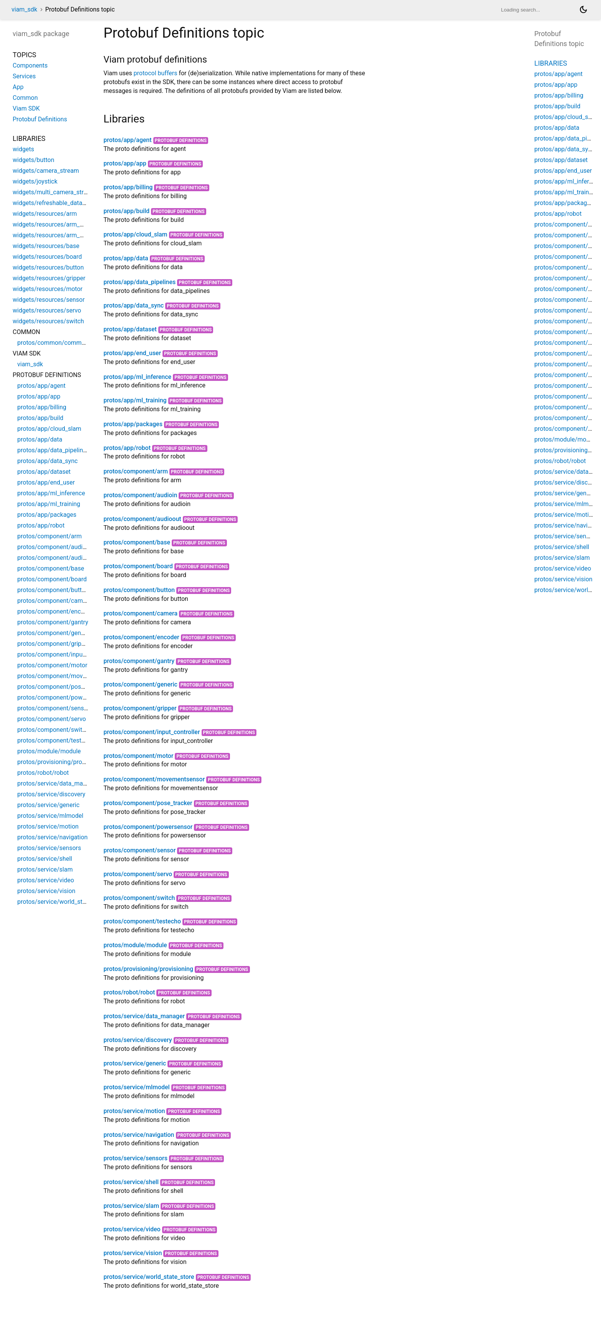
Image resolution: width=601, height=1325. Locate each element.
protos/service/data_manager (144, 1016)
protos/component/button (139, 590)
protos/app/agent (127, 140)
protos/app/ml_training (135, 400)
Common (25, 97)
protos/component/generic (140, 684)
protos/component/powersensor (147, 826)
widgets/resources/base (46, 246)
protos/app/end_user (132, 353)
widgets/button (33, 160)
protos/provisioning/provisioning (148, 969)
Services (24, 76)
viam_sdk (24, 9)
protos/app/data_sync (133, 305)
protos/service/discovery (137, 1040)
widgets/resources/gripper (49, 278)
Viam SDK (26, 108)
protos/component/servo (137, 874)
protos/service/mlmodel (136, 1087)
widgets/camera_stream (46, 170)
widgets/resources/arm (45, 213)
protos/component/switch (139, 898)
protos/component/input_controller (151, 732)
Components (30, 65)
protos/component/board (138, 566)
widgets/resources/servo (47, 310)
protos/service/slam (131, 1205)
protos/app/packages (133, 424)
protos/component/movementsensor (154, 779)
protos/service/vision (132, 1253)
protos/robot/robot (129, 992)
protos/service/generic (134, 1063)
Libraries (550, 63)
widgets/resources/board (47, 256)
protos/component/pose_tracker (147, 803)
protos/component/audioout (142, 519)
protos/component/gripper (140, 708)
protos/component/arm (135, 471)
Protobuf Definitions (181, 140)
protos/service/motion (134, 1111)
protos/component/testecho (142, 921)
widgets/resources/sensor (49, 299)
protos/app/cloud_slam (135, 234)
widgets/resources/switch (48, 321)
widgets (23, 149)
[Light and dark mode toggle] (583, 9)
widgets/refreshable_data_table (56, 203)
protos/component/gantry (138, 661)
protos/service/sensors (135, 1158)
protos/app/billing (128, 187)
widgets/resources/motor (47, 289)
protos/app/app (124, 163)
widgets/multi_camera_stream (54, 192)
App (18, 87)
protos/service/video (132, 1229)
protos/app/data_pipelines (139, 282)
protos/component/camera (140, 613)
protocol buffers (155, 73)
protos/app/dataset (130, 329)
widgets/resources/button (48, 267)
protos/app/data (125, 258)
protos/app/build (126, 211)
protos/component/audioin (140, 495)
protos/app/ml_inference (137, 376)
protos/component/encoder (141, 637)
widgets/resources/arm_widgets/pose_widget (75, 235)
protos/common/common (53, 342)
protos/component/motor (138, 755)
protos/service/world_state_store (148, 1276)
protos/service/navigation (138, 1134)
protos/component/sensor (139, 850)
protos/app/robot (127, 448)
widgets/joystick (35, 181)
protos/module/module (135, 945)
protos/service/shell (131, 1182)
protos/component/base (136, 542)
